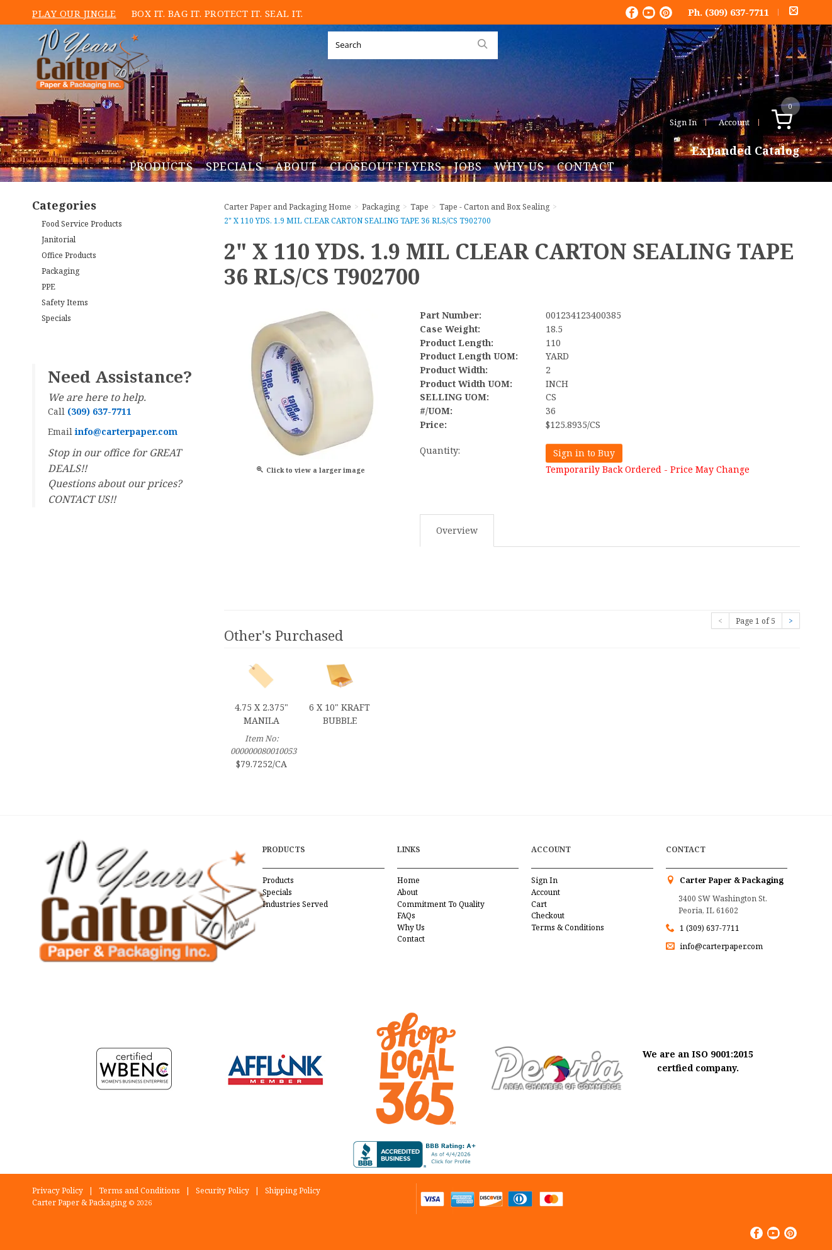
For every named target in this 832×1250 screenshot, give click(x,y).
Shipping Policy (292, 1190)
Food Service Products (82, 223)
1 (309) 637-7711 (709, 928)
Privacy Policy (57, 1190)
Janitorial (59, 239)
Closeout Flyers (386, 166)
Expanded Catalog (746, 151)
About (296, 166)
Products (161, 166)
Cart (539, 904)
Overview (457, 530)
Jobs (468, 166)
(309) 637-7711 (737, 12)
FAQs (406, 915)
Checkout (548, 915)
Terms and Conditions (139, 1190)
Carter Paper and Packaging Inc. (89, 100)
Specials (234, 166)
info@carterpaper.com (720, 946)
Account (734, 122)
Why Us (519, 166)
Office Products (69, 255)
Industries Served (295, 904)
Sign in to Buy (584, 453)
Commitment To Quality (441, 904)
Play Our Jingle (74, 13)
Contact (586, 166)
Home (408, 880)
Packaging (60, 271)
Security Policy (222, 1190)
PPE (48, 286)
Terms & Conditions (567, 927)
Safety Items (65, 302)
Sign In (683, 122)
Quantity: (440, 450)
